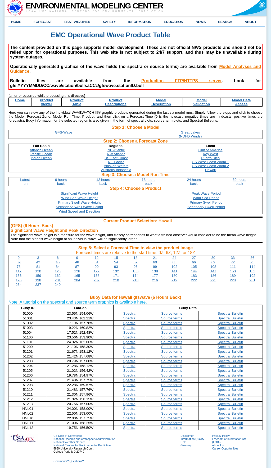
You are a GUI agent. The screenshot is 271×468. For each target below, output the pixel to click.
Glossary (186, 445)
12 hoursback (103, 182)
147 (213, 271)
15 (116, 258)
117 (18, 271)
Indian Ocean (41, 158)
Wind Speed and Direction (79, 211)
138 (155, 271)
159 (38, 276)
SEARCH (225, 22)
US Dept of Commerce (67, 435)
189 (233, 276)
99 (155, 267)
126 (77, 271)
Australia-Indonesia (116, 170)
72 (233, 262)
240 (58, 285)
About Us (218, 445)
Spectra (129, 313)
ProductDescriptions (116, 102)
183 (194, 276)
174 (135, 276)
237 (38, 285)
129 (97, 271)
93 (116, 267)
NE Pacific (116, 162)
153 (252, 271)
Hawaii (210, 170)
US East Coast (116, 158)
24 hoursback (194, 182)
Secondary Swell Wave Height (79, 207)
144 (194, 271)
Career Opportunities (225, 448)
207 (97, 280)
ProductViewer (46, 102)
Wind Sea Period (206, 198)
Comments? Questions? (68, 461)
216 (155, 280)
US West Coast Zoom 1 (210, 162)
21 (155, 258)
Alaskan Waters (116, 166)
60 (155, 262)
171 (116, 276)
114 (252, 267)
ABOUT (250, 22)
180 (174, 276)
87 (77, 267)
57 (136, 262)
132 (116, 271)
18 (136, 258)
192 (252, 276)
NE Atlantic (116, 150)
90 (96, 267)
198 (38, 280)
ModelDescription (161, 102)
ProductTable (76, 102)
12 (96, 258)
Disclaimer (187, 435)
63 (175, 262)
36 (252, 258)
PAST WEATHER (77, 22)
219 (174, 280)
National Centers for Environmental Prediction (82, 445)
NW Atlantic (116, 154)
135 (135, 271)
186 (213, 276)
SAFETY (109, 22)
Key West (210, 154)
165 (77, 276)
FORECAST (43, 22)
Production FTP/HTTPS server (181, 81)
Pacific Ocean (41, 154)
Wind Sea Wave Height (79, 198)
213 (135, 280)
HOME (16, 22)
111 (233, 267)
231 (252, 280)
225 (213, 280)
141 (174, 271)
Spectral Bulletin (230, 313)
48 (77, 262)
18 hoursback (148, 182)
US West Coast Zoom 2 (210, 166)
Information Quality (192, 439)
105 (194, 267)
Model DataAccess (241, 102)
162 (58, 276)
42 (38, 262)
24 (175, 258)
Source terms (171, 313)
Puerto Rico (210, 158)
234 (18, 285)
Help (183, 442)
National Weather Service (69, 442)
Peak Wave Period (206, 193)
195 (18, 280)
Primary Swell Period (206, 202)
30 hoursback (239, 182)
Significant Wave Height (79, 193)
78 (19, 267)
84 (58, 267)
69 (213, 262)
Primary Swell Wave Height (79, 202)
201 (58, 280)
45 (58, 262)
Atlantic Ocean (41, 150)
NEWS (201, 22)
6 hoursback (61, 182)
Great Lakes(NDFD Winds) (190, 134)
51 (96, 262)
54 (116, 262)
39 (19, 262)
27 (194, 258)
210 (116, 280)
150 (233, 271)
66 (194, 262)
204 (77, 280)
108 (213, 267)
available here (132, 302)
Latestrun (25, 182)
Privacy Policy (220, 435)
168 (97, 276)
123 (58, 271)
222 (194, 280)
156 (18, 276)
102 (174, 267)
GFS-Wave (63, 132)
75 (252, 262)
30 (213, 258)
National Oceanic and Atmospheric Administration (84, 439)
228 (233, 280)
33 (233, 258)
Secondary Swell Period (206, 207)
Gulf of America (210, 150)
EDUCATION (173, 22)
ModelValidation (201, 102)
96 (136, 267)
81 (38, 267)
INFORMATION (139, 22)
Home (20, 100)
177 (155, 276)
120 (38, 271)
